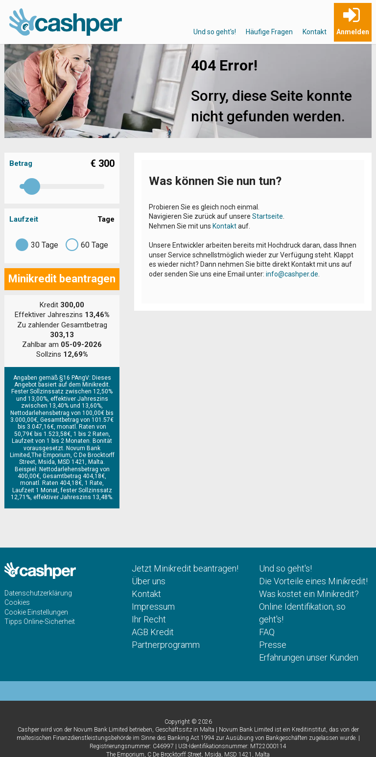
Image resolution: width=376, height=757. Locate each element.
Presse (272, 645)
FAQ (267, 632)
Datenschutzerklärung (38, 593)
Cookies (17, 602)
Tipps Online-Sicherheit (39, 621)
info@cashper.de (292, 274)
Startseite (267, 216)
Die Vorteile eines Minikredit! (313, 581)
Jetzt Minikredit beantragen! (185, 568)
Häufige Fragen (269, 32)
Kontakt (315, 32)
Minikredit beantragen (62, 279)
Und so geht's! (214, 32)
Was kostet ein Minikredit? (309, 594)
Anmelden (352, 32)
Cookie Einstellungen (36, 612)
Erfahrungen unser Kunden (308, 657)
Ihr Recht (149, 619)
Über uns (148, 581)
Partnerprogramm (166, 645)
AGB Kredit (153, 632)
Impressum (153, 606)
